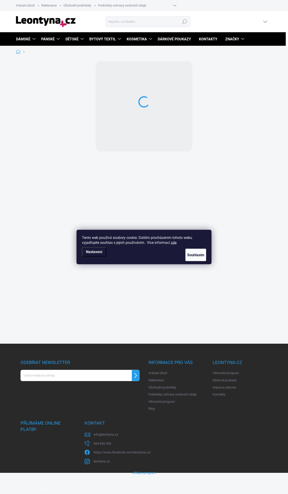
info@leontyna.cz (106, 434)
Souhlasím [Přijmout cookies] (191, 255)
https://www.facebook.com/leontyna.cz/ (122, 452)
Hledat (184, 21)
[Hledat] (148, 21)
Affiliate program (144, 473)
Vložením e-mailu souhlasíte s (61, 387)
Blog (151, 408)
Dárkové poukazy (225, 380)
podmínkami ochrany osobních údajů (80, 387)
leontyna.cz (102, 461)
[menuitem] (26, 39)
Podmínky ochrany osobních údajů (122, 5)
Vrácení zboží (25, 5)
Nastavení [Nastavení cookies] (94, 252)
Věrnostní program (161, 401)
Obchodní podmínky (77, 5)
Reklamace (49, 5)
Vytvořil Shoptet (261, 487)
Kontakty (219, 394)
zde (173, 242)
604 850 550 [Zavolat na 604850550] (102, 443)
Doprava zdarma (224, 387)
